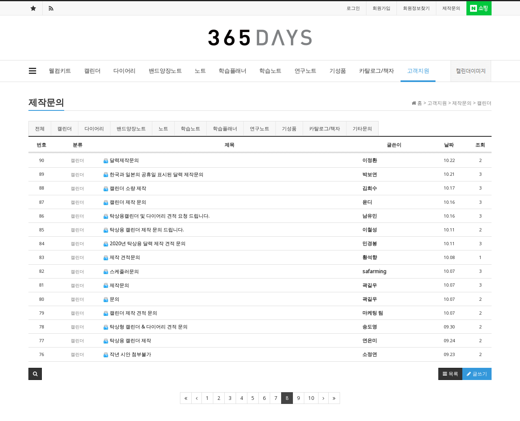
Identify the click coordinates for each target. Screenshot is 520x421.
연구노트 (305, 70)
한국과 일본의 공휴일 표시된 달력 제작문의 (154, 174)
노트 (200, 70)
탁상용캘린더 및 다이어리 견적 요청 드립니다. (157, 215)
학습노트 (270, 70)
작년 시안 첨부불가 (127, 354)
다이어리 (124, 70)
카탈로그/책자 (376, 70)
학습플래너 (232, 70)
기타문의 (362, 128)
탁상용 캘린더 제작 (127, 340)
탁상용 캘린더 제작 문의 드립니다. (144, 229)
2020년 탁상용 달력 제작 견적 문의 (145, 243)
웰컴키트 (60, 70)
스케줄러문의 (121, 271)
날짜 (449, 144)
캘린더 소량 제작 (125, 188)
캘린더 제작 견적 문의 (130, 312)
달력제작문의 (121, 160)
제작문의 (116, 285)
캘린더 (92, 70)
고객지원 (418, 70)
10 (311, 398)
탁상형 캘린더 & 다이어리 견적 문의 (146, 326)
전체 (40, 128)
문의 (111, 299)
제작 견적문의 (122, 257)
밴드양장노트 (165, 70)
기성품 (337, 70)
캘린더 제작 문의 (125, 202)
